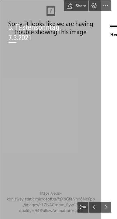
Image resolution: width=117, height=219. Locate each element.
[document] (58, 109)
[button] (76, 5)
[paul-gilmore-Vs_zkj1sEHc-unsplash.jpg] (50, 109)
